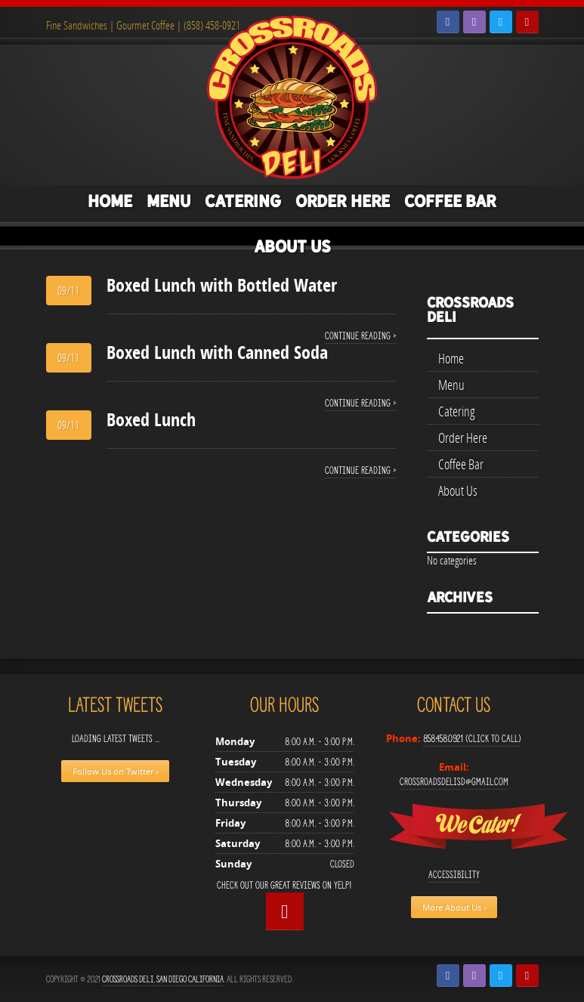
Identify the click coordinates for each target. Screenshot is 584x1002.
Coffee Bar (450, 201)
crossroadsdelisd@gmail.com (454, 782)
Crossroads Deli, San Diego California (163, 979)
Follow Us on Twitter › (115, 771)
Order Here (342, 201)
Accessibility (454, 875)
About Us (292, 246)
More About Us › (454, 907)
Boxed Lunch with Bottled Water (222, 285)
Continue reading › (361, 336)
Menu (168, 201)
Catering (243, 201)
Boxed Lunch (151, 419)
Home (110, 201)
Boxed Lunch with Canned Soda (217, 352)
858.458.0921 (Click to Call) (472, 739)
